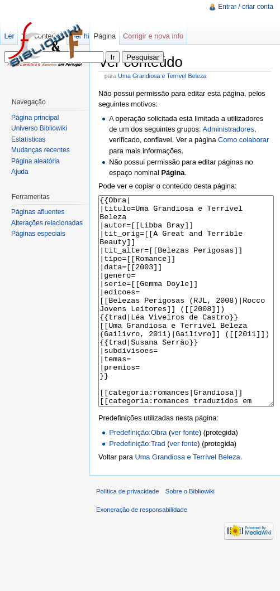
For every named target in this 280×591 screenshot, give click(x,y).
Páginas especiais (38, 234)
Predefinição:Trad (137, 485)
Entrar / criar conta (245, 7)
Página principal (35, 118)
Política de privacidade (127, 533)
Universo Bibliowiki (39, 128)
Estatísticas (28, 139)
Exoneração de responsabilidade (141, 551)
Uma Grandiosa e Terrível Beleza (162, 75)
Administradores (228, 129)
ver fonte (185, 474)
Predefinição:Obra (138, 474)
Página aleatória (35, 161)
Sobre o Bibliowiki (190, 533)
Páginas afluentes (37, 212)
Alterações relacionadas (47, 223)
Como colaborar (243, 139)
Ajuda (20, 172)
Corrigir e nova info (153, 36)
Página (104, 36)
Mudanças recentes (40, 150)
